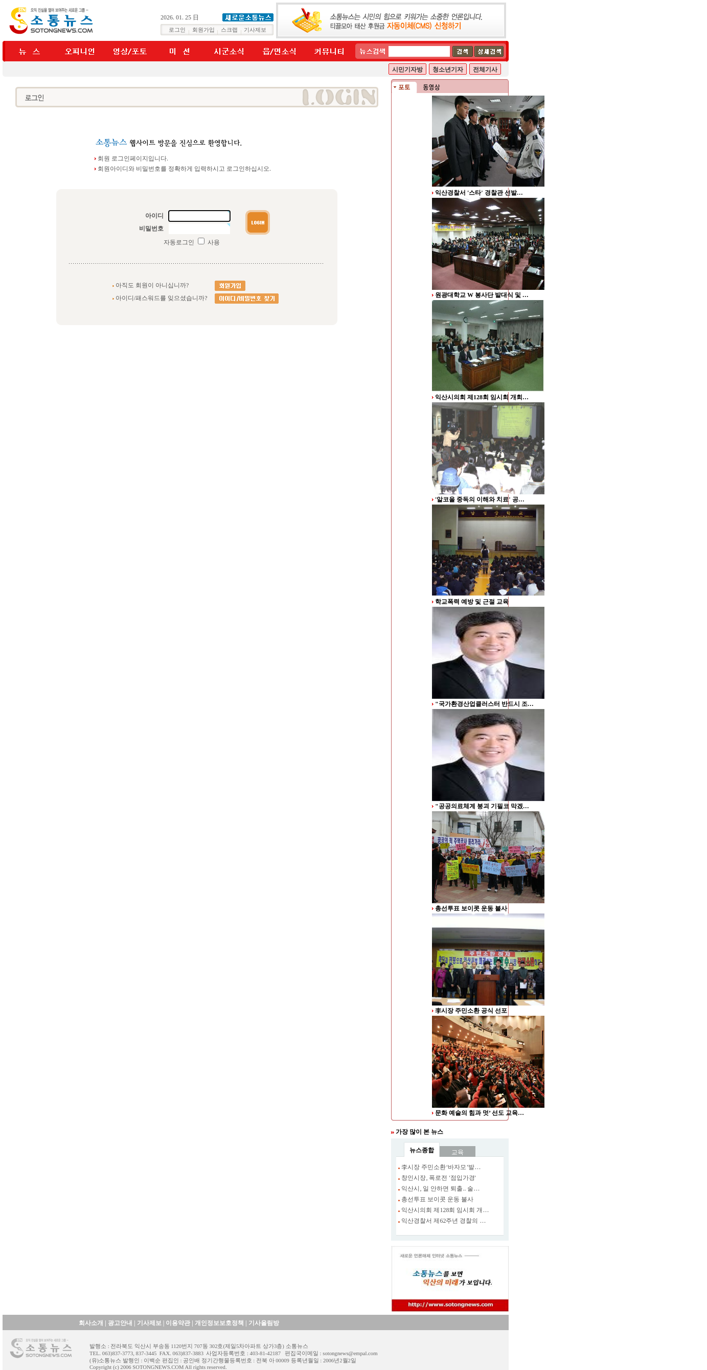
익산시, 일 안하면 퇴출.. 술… (440, 1188)
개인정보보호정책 (219, 1323)
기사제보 (255, 30)
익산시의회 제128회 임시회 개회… (482, 397)
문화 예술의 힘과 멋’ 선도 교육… (479, 1112)
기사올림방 (263, 1323)
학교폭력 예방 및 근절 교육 (472, 601)
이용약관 (178, 1323)
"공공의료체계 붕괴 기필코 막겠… (482, 806)
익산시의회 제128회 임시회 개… (445, 1210)
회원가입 (203, 30)
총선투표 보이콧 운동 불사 (471, 908)
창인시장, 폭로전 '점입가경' (438, 1177)
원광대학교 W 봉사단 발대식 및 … (482, 295)
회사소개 (91, 1323)
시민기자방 (407, 69)
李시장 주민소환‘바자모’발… (441, 1167)
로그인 (177, 30)
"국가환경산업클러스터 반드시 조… (484, 703)
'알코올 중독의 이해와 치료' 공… (479, 499)
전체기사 (485, 69)
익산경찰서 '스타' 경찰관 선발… (479, 192)
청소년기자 (447, 69)
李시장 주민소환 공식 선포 (471, 1010)
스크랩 (229, 30)
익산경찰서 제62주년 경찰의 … (443, 1220)
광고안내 (120, 1323)
